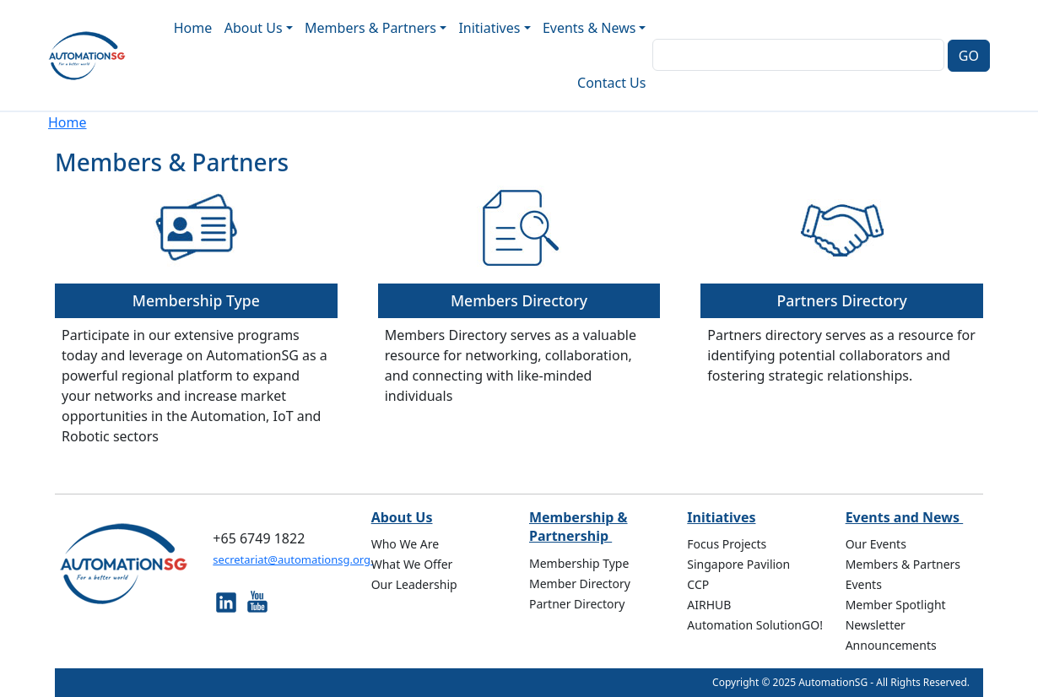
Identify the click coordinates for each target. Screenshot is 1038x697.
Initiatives (721, 517)
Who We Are (405, 544)
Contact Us (611, 82)
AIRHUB (709, 605)
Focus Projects (726, 544)
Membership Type (196, 300)
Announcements (891, 645)
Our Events (876, 544)
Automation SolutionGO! (755, 625)
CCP (698, 584)
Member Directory (579, 583)
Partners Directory (841, 300)
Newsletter (876, 625)
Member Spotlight (896, 605)
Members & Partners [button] (370, 28)
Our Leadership (414, 584)
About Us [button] (253, 28)
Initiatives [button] (489, 28)
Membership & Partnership (578, 526)
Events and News (905, 517)
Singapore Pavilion (738, 564)
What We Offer (412, 564)
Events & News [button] (589, 28)
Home (193, 28)
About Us (402, 517)
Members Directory (519, 300)
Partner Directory (577, 604)
